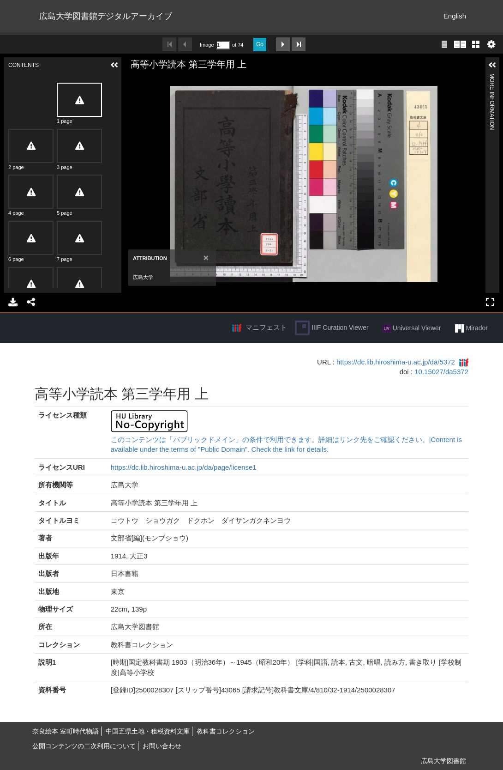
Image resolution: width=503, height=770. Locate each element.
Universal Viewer (412, 328)
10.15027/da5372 (441, 372)
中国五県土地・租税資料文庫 (148, 731)
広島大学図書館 (443, 760)
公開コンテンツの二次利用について (84, 746)
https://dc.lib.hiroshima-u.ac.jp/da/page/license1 (184, 467)
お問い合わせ (162, 746)
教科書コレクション (226, 731)
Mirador (471, 328)
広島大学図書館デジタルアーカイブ (105, 16)
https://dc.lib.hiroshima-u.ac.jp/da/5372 (395, 362)
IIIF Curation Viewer (331, 328)
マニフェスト (266, 327)
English (454, 16)
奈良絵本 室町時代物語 (65, 731)
